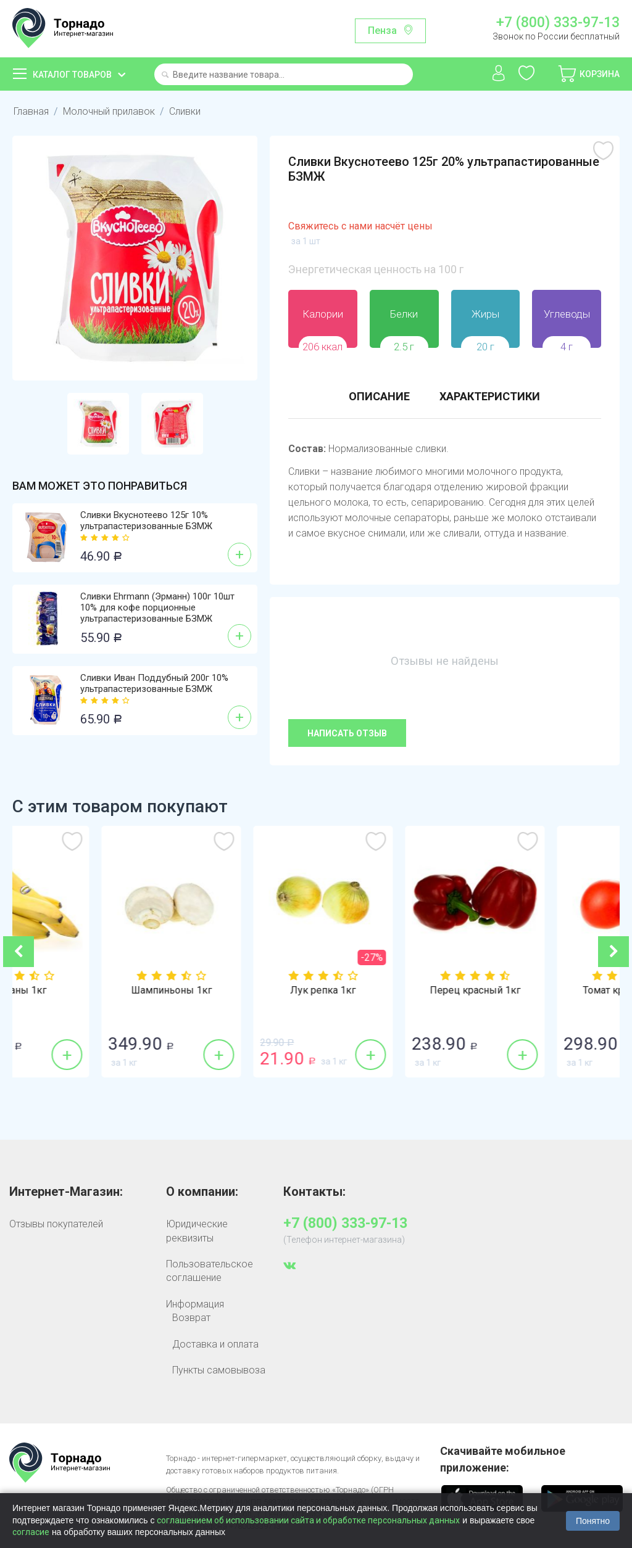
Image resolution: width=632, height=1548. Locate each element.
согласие (30, 1532)
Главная (31, 111)
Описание (379, 396)
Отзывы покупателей (56, 1224)
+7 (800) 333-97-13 (558, 23)
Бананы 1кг (88, 990)
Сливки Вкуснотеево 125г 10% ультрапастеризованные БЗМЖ (146, 520)
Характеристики (489, 396)
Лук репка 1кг (392, 990)
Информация (195, 1304)
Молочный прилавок (109, 111)
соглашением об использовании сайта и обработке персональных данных (308, 1520)
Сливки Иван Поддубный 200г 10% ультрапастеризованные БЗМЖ (154, 683)
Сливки (185, 111)
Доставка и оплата (215, 1344)
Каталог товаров (72, 75)
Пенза (382, 30)
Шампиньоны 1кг (240, 990)
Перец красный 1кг (544, 990)
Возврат (191, 1318)
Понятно (593, 1521)
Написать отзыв (347, 733)
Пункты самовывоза (218, 1370)
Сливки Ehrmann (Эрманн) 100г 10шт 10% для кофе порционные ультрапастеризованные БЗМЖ (157, 607)
